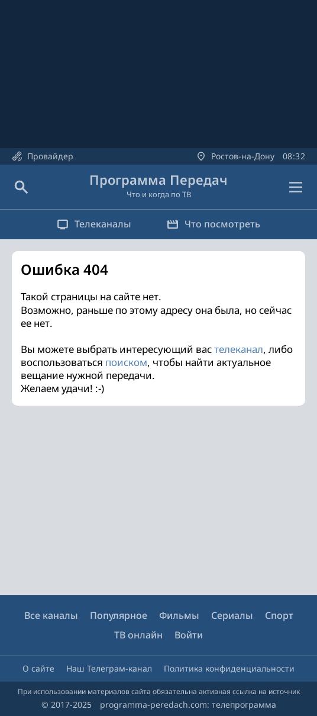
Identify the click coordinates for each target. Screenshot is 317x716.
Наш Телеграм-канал (109, 668)
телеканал (238, 349)
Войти (188, 634)
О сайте (38, 668)
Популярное (118, 615)
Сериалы (232, 615)
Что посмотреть (213, 223)
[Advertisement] (158, 500)
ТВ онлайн (138, 634)
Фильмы (179, 615)
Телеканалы (94, 223)
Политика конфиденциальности (229, 668)
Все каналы (51, 615)
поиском (126, 362)
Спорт (279, 615)
